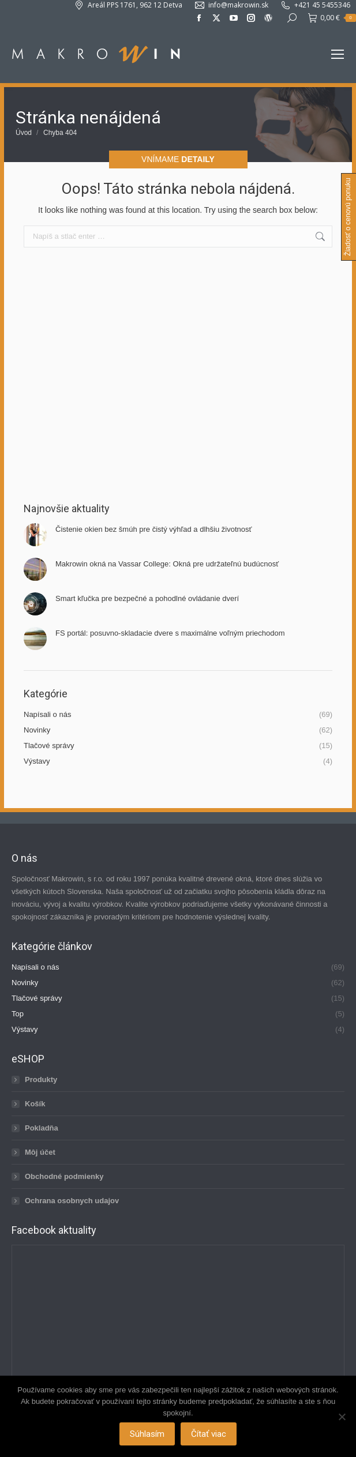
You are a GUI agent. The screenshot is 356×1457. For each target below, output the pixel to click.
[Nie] (341, 1416)
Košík (35, 1103)
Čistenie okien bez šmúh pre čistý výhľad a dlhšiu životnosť (153, 529)
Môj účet (40, 1152)
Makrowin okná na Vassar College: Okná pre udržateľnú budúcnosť (167, 563)
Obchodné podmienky (64, 1176)
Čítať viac (208, 1434)
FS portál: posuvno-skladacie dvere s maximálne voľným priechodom (170, 633)
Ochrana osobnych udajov (72, 1200)
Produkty (41, 1079)
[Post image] (35, 534)
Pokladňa (41, 1128)
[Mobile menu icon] (337, 54)
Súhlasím (147, 1434)
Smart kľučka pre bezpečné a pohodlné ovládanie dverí (147, 598)
